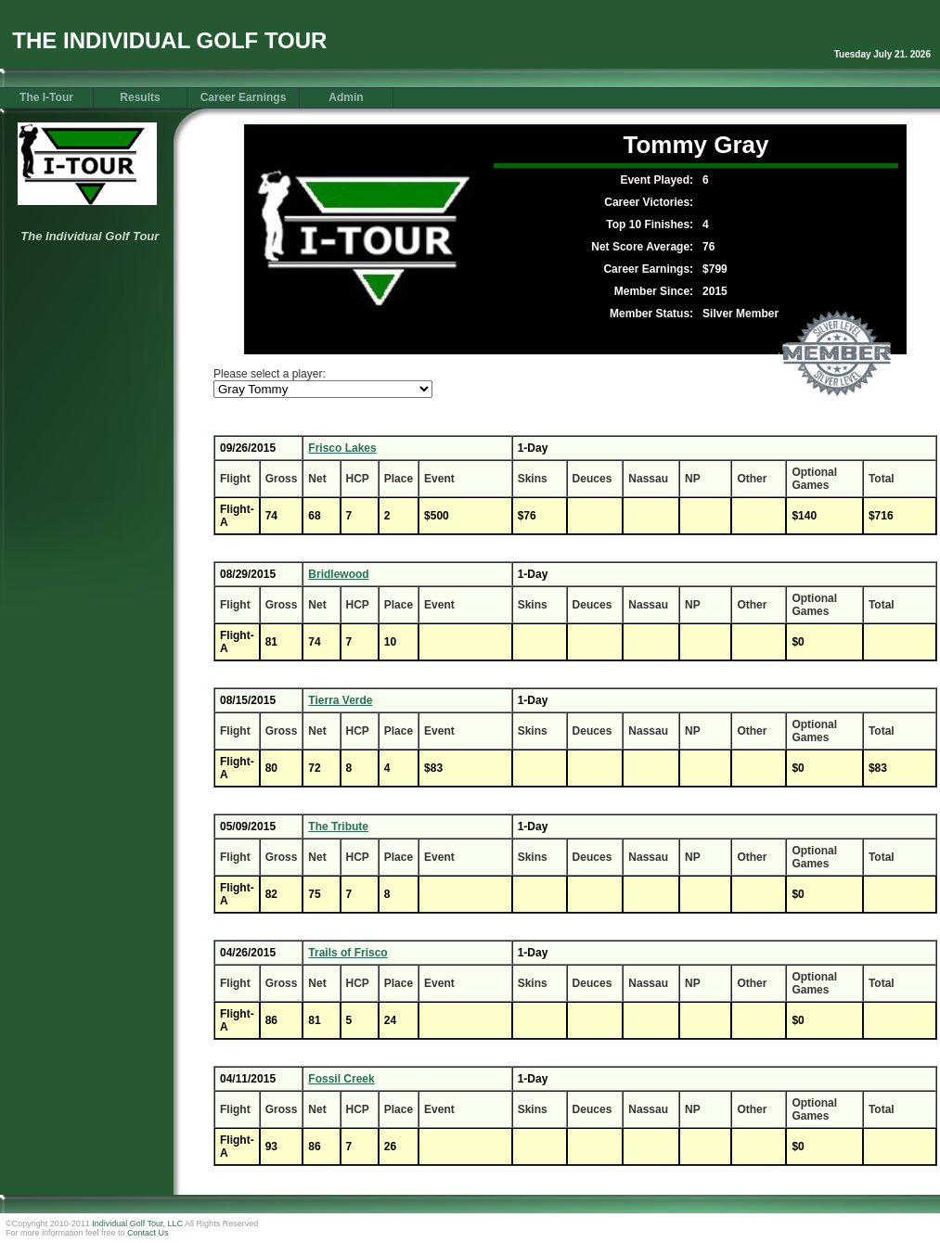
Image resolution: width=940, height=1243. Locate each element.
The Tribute (338, 826)
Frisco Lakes (342, 448)
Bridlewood (338, 574)
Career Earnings (243, 97)
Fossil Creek (341, 1078)
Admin (345, 97)
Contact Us (148, 1232)
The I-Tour (46, 97)
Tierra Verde (340, 700)
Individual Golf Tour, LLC (137, 1223)
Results (140, 97)
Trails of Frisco (347, 952)
